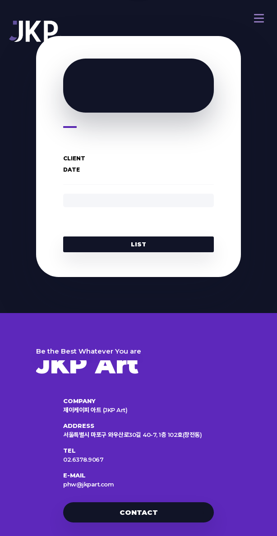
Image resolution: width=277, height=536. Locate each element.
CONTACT (139, 512)
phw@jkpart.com (88, 484)
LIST (138, 244)
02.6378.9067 (83, 459)
